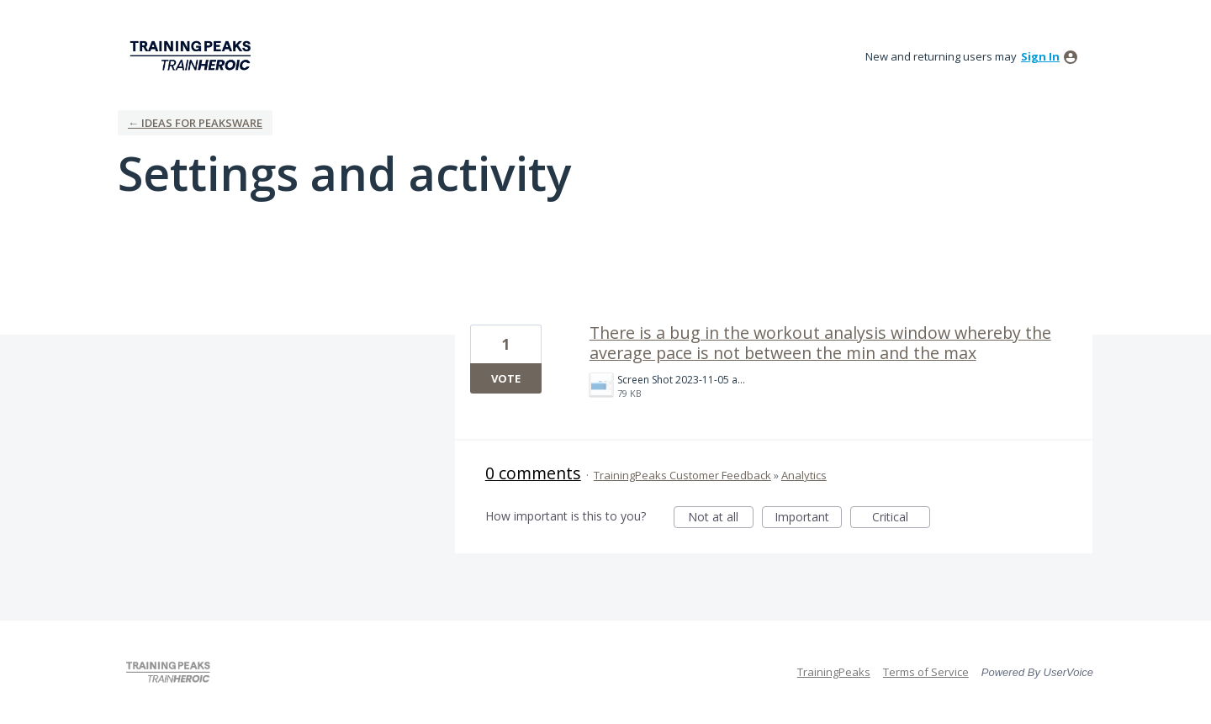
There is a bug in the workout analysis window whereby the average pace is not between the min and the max (820, 342)
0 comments (533, 473)
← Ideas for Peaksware (195, 122)
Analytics (804, 475)
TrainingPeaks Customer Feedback (682, 475)
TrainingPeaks (833, 671)
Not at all (721, 518)
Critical (901, 518)
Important (808, 518)
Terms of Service (926, 671)
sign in (1040, 56)
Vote (506, 378)
